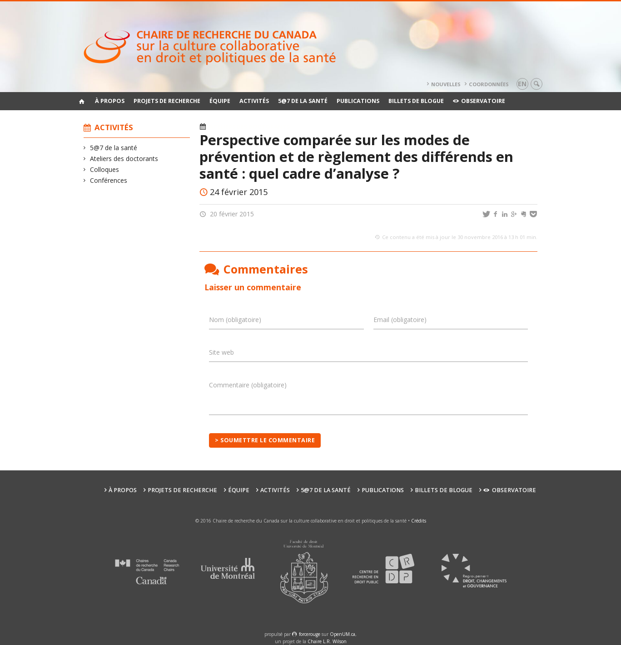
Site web (221, 352)
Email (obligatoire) (400, 319)
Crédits (418, 521)
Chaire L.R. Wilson (327, 641)
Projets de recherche (167, 101)
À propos (109, 101)
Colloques (104, 169)
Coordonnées (489, 84)
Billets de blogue (416, 101)
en (522, 83)
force (309, 634)
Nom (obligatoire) (235, 319)
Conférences (108, 180)
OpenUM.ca (342, 634)
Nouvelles (446, 84)
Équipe (219, 101)
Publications (358, 101)
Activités (254, 101)
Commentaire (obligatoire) (248, 385)
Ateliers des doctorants (124, 158)
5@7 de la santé (303, 101)
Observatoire (479, 101)
